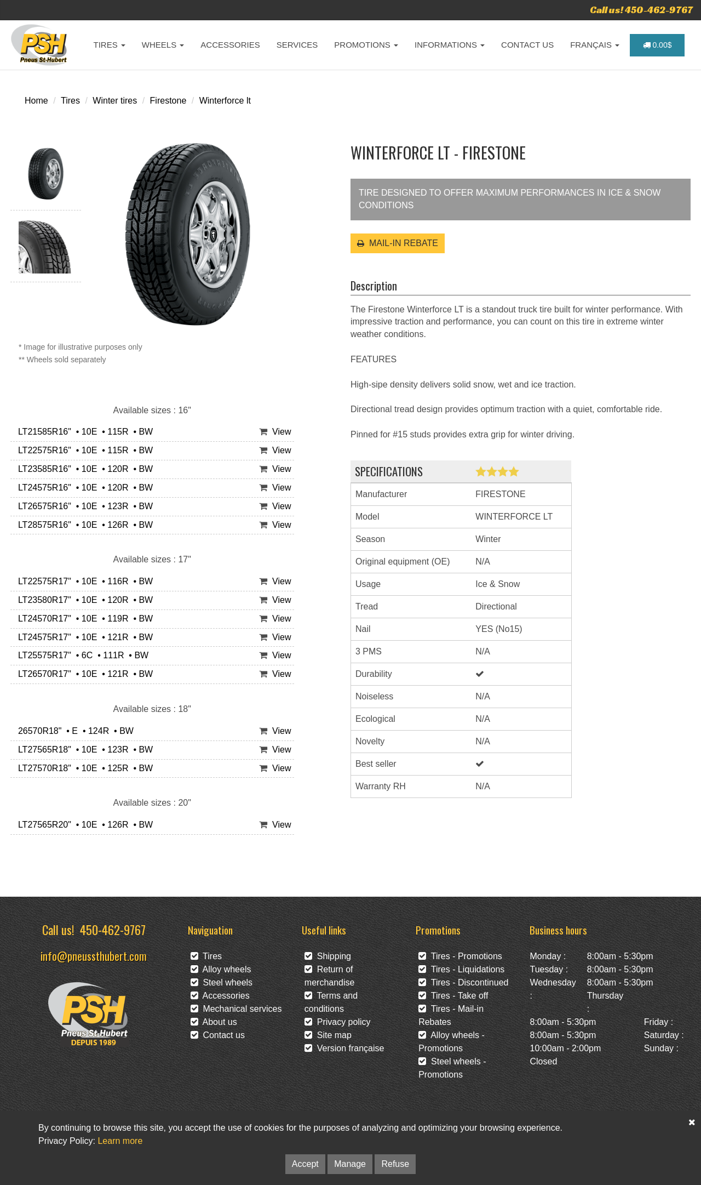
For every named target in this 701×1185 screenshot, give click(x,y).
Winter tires (115, 100)
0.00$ (657, 45)
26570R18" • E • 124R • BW (73, 731)
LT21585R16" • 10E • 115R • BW (83, 431)
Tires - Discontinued (463, 982)
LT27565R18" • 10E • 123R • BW (83, 749)
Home (36, 100)
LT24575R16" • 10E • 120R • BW (83, 487)
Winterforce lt (225, 100)
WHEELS (163, 44)
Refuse (395, 1164)
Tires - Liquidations (461, 969)
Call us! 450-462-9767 (641, 9)
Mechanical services (236, 1008)
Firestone (168, 100)
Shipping (327, 956)
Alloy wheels (221, 969)
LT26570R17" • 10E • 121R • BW (83, 674)
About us (214, 1022)
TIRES (109, 44)
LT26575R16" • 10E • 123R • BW (83, 506)
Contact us (218, 1035)
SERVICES (297, 44)
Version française (344, 1048)
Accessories (220, 995)
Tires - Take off (453, 995)
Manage (350, 1164)
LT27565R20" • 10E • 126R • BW (83, 824)
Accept (305, 1164)
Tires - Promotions (460, 956)
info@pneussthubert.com (94, 955)
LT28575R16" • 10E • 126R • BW (83, 524)
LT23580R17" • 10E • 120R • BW (83, 600)
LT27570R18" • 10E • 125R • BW (83, 768)
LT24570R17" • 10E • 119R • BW (83, 618)
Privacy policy (337, 1022)
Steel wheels (222, 982)
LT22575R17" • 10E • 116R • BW (83, 581)
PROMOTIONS (366, 44)
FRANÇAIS (594, 44)
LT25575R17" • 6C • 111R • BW (80, 655)
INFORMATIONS (450, 44)
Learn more (119, 1141)
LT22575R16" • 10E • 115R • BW (83, 450)
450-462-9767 (113, 929)
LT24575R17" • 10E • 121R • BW (83, 637)
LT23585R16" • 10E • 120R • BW (83, 469)
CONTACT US (527, 44)
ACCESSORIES (230, 44)
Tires (70, 100)
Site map (328, 1035)
